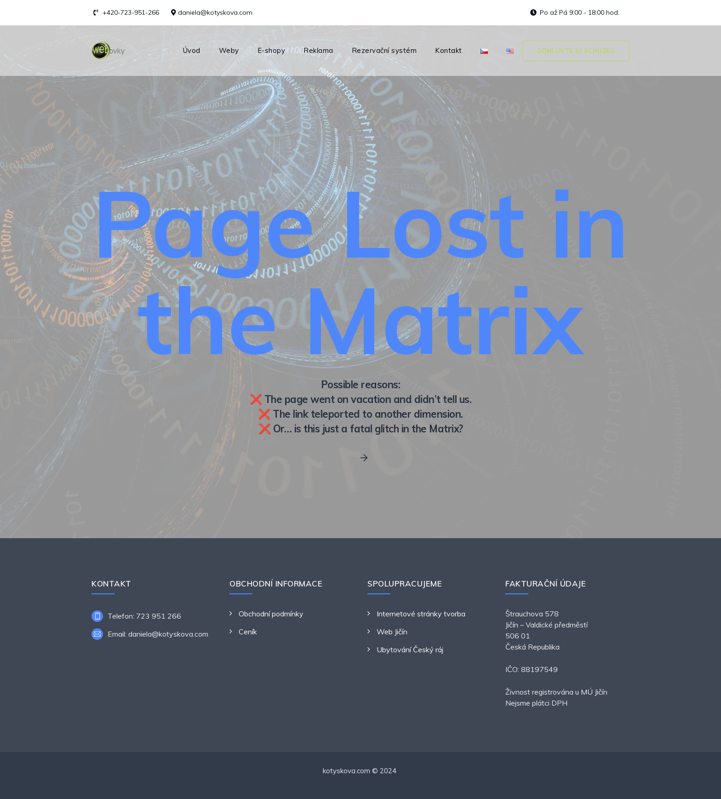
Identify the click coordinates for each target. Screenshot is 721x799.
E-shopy (272, 50)
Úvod (191, 50)
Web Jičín (392, 631)
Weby (229, 50)
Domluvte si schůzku (576, 50)
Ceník (248, 631)
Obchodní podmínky (271, 613)
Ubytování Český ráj (410, 649)
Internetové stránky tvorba (421, 613)
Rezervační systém (384, 50)
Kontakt (448, 50)
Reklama (318, 50)
